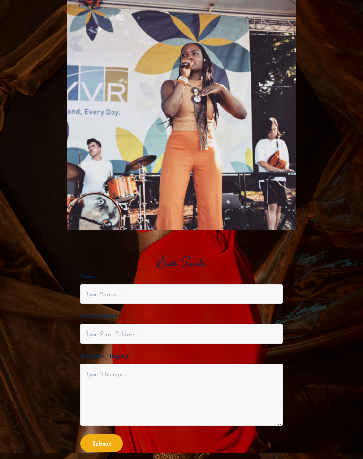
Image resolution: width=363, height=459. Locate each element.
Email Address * (100, 316)
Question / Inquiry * (106, 356)
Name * (90, 276)
